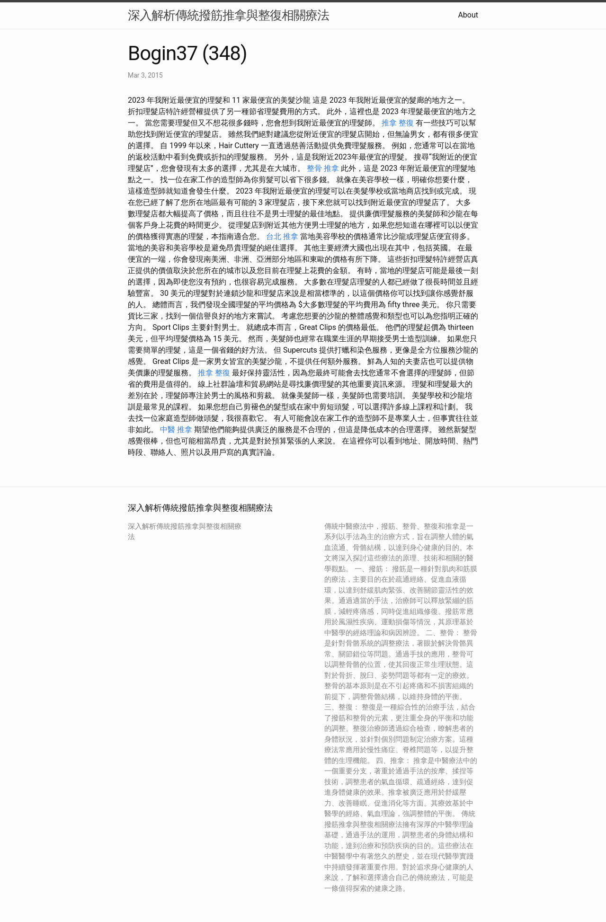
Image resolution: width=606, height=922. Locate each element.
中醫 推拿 (176, 429)
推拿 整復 (398, 122)
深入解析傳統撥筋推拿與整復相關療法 (228, 15)
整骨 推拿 (323, 168)
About (468, 14)
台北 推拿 (282, 236)
